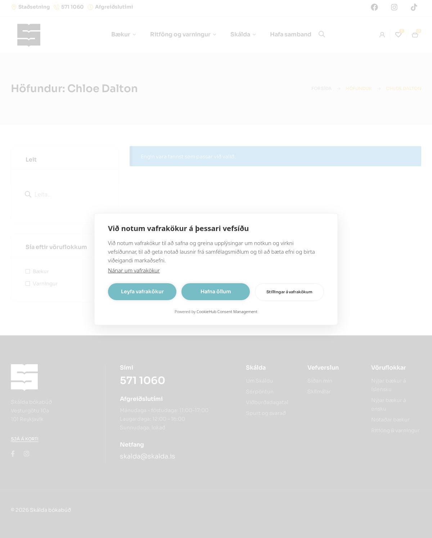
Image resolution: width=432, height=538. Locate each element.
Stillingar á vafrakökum (289, 291)
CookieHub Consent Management (227, 311)
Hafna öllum (216, 291)
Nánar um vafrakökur (134, 270)
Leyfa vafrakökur (142, 291)
